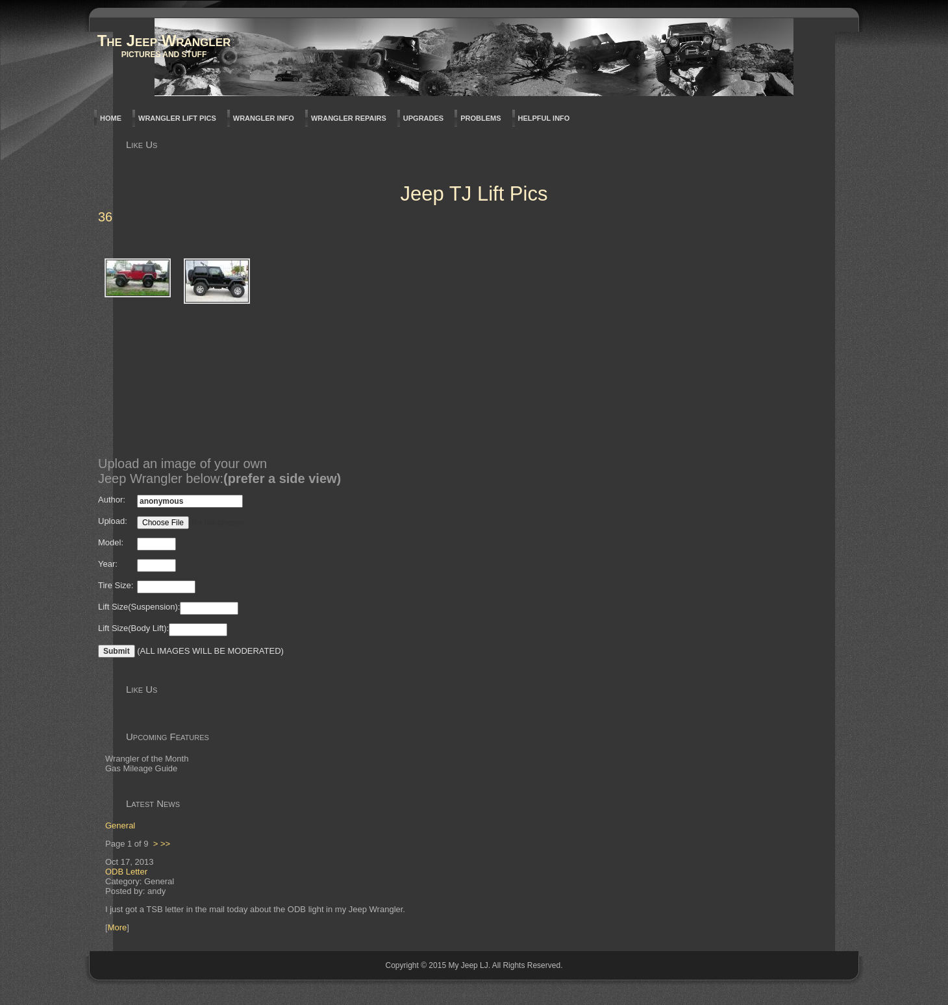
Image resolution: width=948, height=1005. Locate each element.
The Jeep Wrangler (164, 40)
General (120, 825)
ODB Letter (126, 871)
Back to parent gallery (114, 238)
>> (165, 844)
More (117, 927)
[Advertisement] (492, 352)
